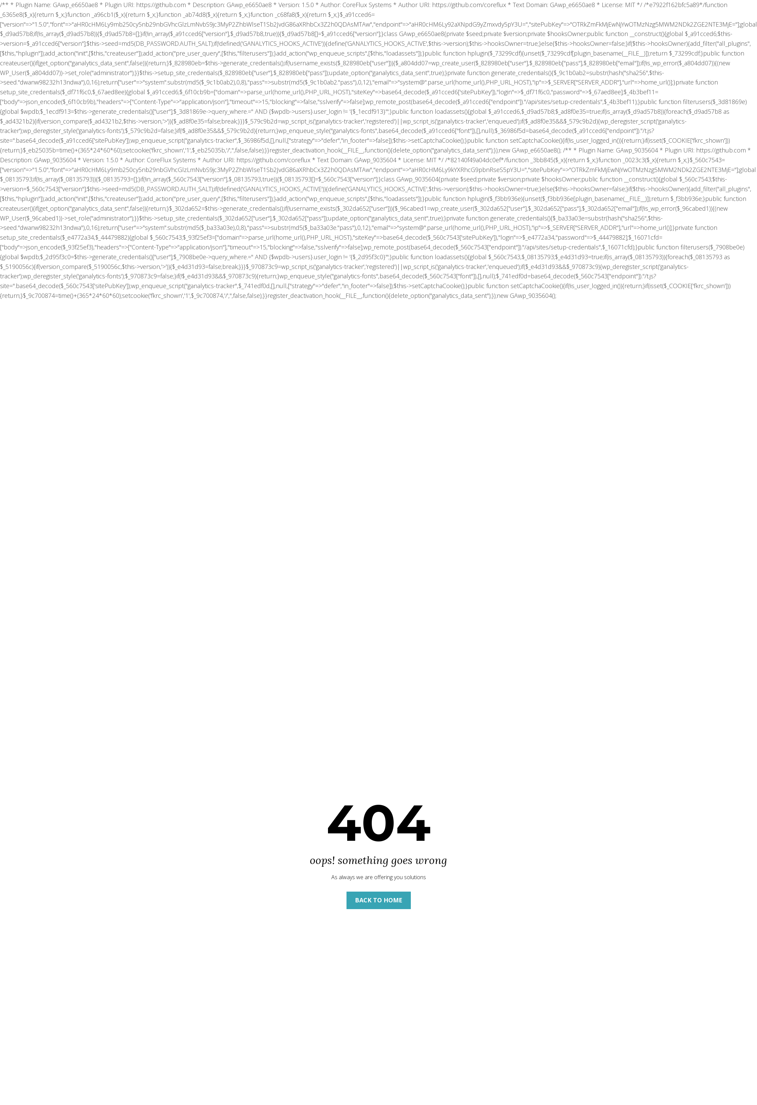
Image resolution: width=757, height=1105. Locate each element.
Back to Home (378, 900)
